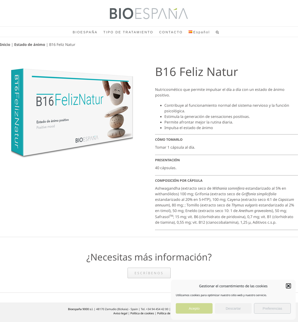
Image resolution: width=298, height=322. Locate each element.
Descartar (233, 308)
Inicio (5, 44)
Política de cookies (142, 313)
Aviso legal (120, 313)
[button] (288, 286)
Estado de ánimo (29, 44)
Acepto (194, 308)
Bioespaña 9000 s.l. (80, 309)
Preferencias (272, 308)
